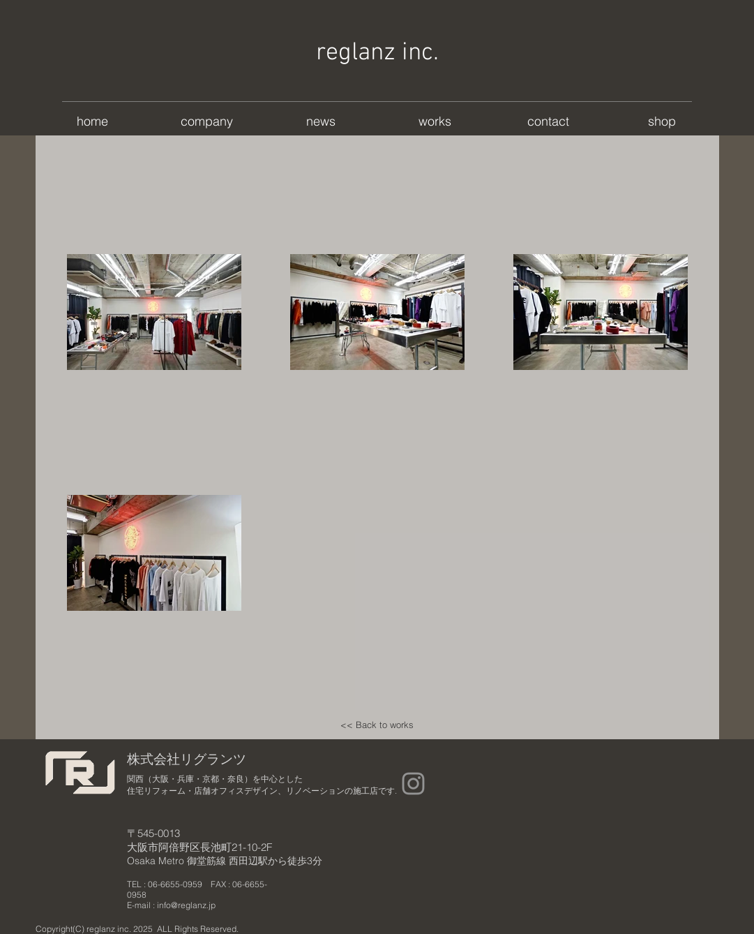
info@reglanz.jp (186, 905)
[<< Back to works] (377, 725)
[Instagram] (413, 784)
